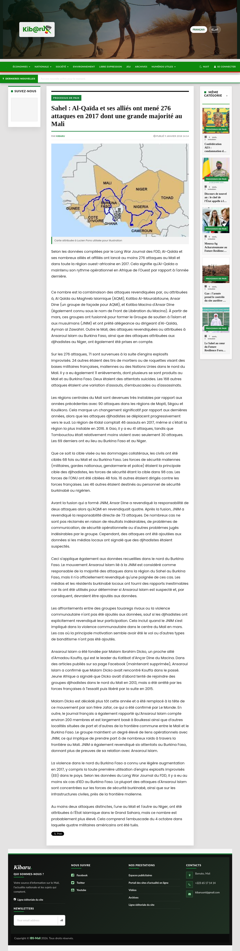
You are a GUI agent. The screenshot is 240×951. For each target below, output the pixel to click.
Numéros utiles (164, 66)
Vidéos (133, 890)
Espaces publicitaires (140, 875)
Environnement (84, 66)
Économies (21, 66)
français (199, 29)
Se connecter (224, 66)
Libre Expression (110, 66)
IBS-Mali (35, 938)
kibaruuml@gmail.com (207, 892)
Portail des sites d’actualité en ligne (148, 882)
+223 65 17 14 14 (205, 883)
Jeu (128, 66)
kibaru (60, 136)
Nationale (43, 66)
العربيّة (214, 29)
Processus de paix (66, 97)
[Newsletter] (61, 920)
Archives (141, 66)
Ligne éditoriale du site (28, 900)
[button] (204, 67)
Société (62, 66)
